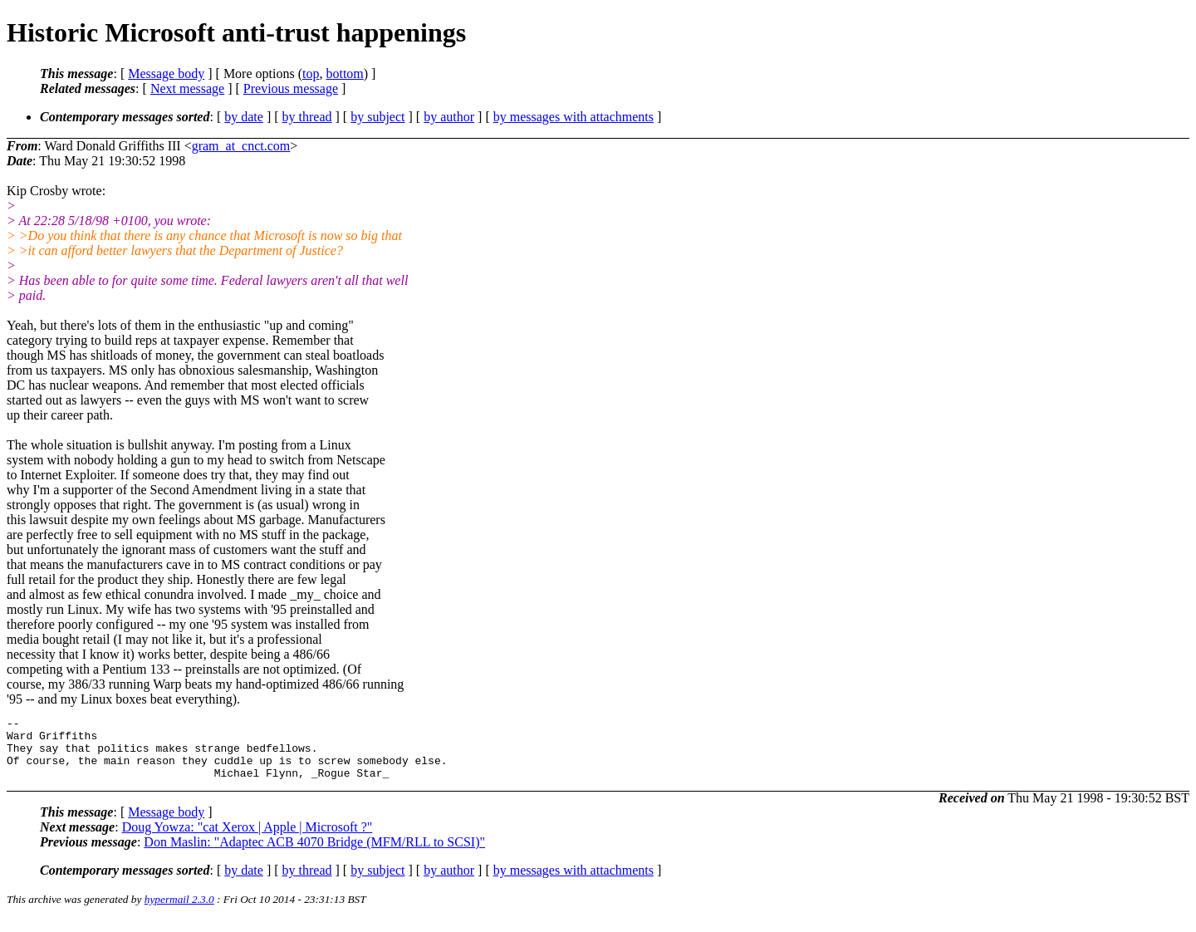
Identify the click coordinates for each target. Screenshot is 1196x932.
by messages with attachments (573, 117)
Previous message (290, 88)
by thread (307, 117)
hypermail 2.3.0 (179, 911)
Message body (166, 73)
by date (243, 117)
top (310, 73)
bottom (344, 73)
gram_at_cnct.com (241, 146)
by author (449, 117)
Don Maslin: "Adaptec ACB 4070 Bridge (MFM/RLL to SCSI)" (314, 854)
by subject (377, 117)
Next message (187, 88)
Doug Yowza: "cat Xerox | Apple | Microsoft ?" (247, 839)
